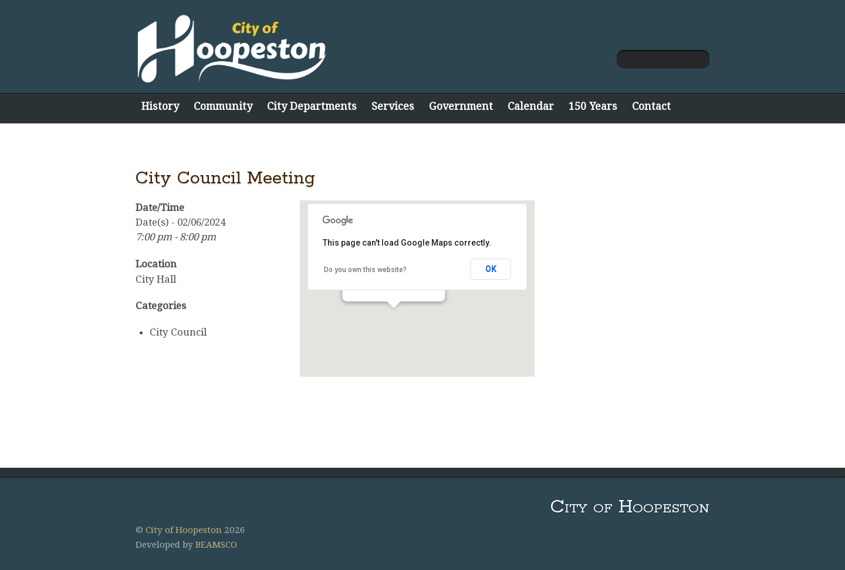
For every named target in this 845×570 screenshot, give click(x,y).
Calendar (531, 106)
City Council (178, 332)
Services (392, 106)
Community (223, 106)
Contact (651, 106)
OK (490, 269)
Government (461, 106)
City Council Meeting (225, 178)
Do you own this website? (365, 270)
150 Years (593, 106)
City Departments (312, 106)
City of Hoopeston (184, 530)
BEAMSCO (216, 544)
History (160, 106)
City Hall (156, 279)
